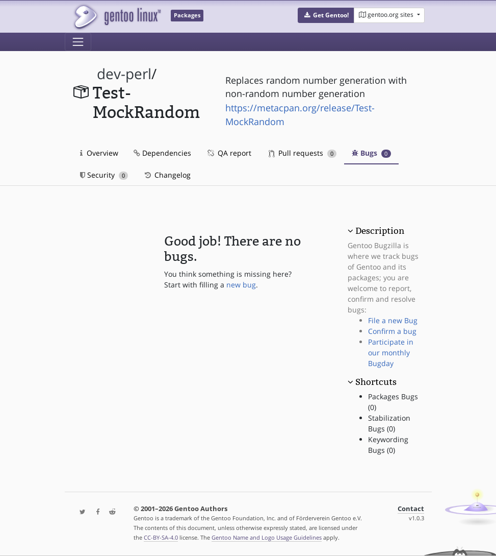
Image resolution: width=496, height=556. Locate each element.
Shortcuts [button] (376, 382)
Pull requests (303, 153)
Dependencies (162, 153)
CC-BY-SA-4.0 (161, 537)
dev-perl (124, 73)
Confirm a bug (392, 331)
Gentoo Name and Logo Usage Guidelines (267, 537)
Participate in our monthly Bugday (390, 352)
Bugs (371, 153)
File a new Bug (392, 320)
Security (104, 175)
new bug (241, 284)
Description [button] (379, 231)
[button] (326, 15)
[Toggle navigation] (78, 42)
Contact (411, 508)
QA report (228, 153)
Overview (99, 153)
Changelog (167, 175)
